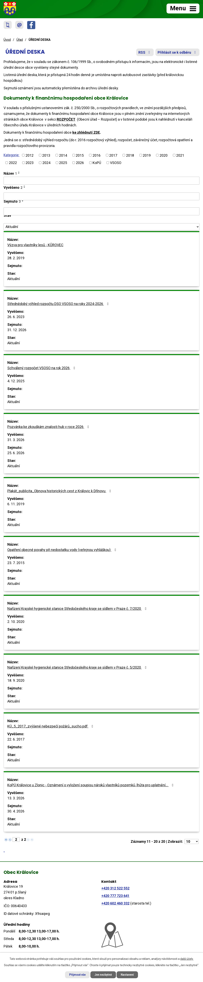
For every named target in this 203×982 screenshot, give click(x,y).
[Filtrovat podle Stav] (101, 226)
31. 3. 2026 (15, 440)
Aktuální (13, 279)
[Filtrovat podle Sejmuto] (101, 211)
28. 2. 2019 (15, 258)
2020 (164, 155)
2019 (147, 155)
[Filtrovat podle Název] (101, 181)
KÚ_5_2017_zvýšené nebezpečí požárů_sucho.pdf (51, 726)
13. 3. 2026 (15, 798)
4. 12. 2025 (15, 381)
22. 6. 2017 (15, 739)
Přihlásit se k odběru (177, 52)
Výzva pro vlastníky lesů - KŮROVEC (35, 245)
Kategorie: (11, 155)
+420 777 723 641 (115, 896)
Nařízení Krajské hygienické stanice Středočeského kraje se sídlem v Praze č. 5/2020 (77, 667)
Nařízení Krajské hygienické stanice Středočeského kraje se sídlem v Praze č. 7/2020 (77, 608)
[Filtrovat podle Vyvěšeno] (101, 196)
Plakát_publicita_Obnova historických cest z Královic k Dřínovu (60, 491)
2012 (30, 155)
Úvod (7, 40)
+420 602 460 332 (115, 903)
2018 (130, 155)
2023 (30, 163)
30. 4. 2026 (15, 811)
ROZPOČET (66, 119)
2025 (63, 163)
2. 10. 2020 (15, 622)
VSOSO (115, 163)
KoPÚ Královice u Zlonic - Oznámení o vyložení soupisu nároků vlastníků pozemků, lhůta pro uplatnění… (91, 785)
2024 (46, 163)
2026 (80, 163)
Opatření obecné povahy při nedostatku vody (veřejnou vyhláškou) (62, 550)
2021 (180, 155)
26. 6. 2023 (15, 317)
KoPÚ (97, 163)
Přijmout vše (77, 974)
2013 (46, 155)
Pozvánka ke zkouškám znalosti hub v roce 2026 (49, 427)
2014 (63, 155)
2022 (13, 163)
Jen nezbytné (103, 974)
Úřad (19, 40)
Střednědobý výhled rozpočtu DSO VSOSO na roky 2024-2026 (58, 304)
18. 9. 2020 (15, 680)
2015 (80, 155)
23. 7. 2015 (15, 563)
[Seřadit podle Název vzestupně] (19, 171)
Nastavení (127, 974)
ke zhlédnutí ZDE (86, 132)
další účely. (186, 958)
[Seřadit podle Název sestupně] (19, 173)
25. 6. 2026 (15, 453)
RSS (145, 52)
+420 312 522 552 (115, 888)
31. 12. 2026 (16, 330)
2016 (97, 155)
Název (10, 173)
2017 (113, 155)
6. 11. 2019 (15, 504)
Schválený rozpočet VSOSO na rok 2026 (42, 368)
